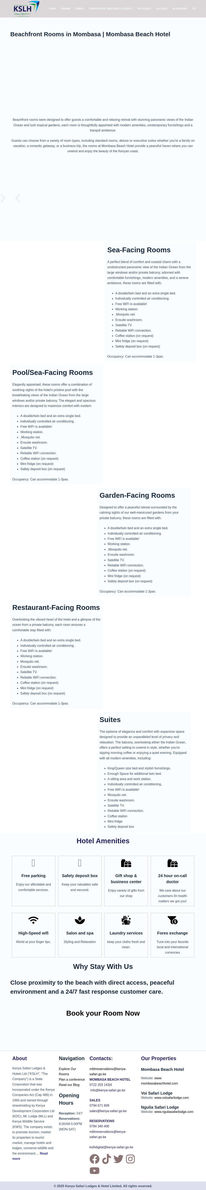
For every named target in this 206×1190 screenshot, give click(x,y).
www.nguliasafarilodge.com (173, 1111)
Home (52, 8)
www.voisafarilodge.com (171, 1097)
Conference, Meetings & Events (111, 8)
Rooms (65, 8)
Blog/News (180, 8)
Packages (144, 8)
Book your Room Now (103, 1013)
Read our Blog (69, 1085)
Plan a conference (72, 1079)
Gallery (162, 8)
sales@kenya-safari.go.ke (108, 1111)
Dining (79, 8)
